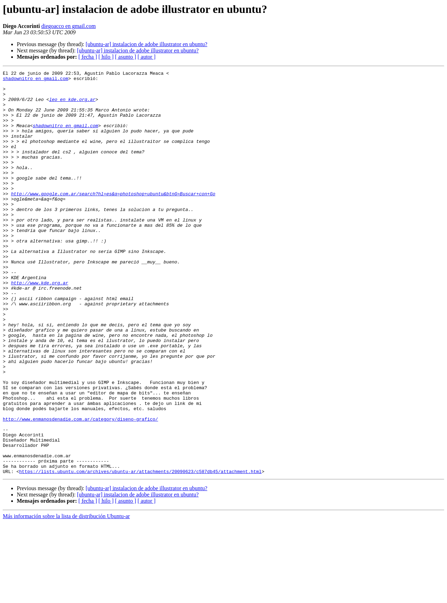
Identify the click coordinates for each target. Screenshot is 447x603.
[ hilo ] (106, 57)
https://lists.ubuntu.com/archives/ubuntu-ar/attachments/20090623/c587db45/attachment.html (140, 552)
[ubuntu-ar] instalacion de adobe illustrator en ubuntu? (146, 44)
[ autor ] (147, 57)
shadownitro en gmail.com (35, 80)
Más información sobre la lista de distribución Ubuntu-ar (66, 597)
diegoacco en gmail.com (68, 26)
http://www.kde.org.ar (39, 325)
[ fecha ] (87, 57)
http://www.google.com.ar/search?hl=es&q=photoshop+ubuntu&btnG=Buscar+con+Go (113, 219)
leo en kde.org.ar (72, 105)
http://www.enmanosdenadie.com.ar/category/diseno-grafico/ (80, 489)
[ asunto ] (125, 57)
